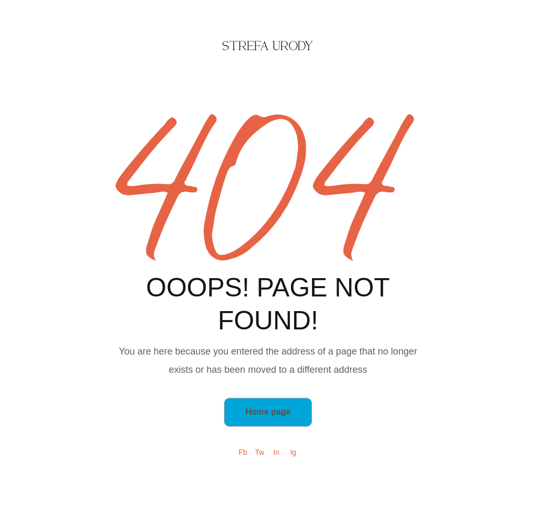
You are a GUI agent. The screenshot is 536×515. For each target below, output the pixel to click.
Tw (259, 452)
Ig (293, 452)
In (276, 452)
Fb (243, 452)
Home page (268, 411)
